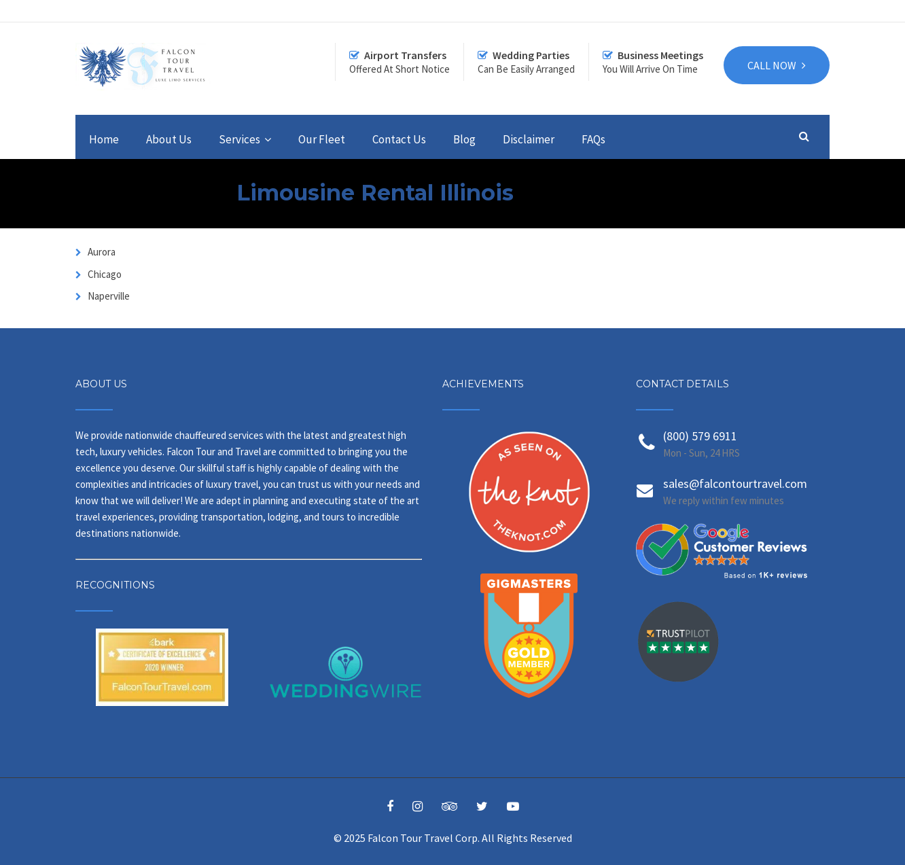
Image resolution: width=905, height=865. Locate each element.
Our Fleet (321, 139)
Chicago (104, 274)
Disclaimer (528, 139)
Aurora (101, 251)
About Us (169, 139)
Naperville (108, 295)
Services (239, 139)
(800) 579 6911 (700, 436)
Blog (464, 139)
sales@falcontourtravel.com (735, 483)
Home (104, 139)
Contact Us (399, 139)
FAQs (593, 139)
